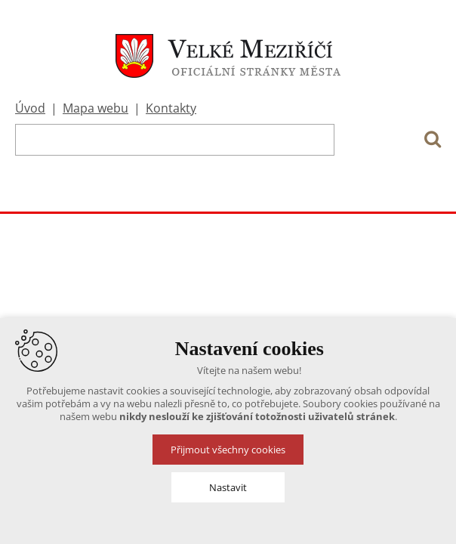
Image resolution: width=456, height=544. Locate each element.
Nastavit (228, 487)
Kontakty (171, 108)
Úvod (30, 108)
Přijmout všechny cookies (228, 449)
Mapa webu (95, 108)
